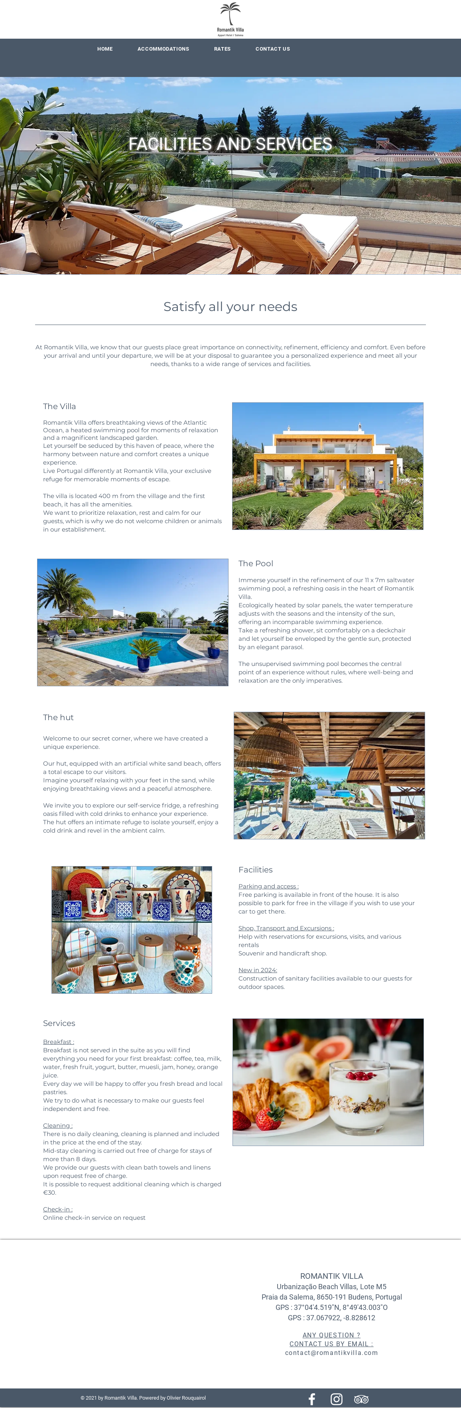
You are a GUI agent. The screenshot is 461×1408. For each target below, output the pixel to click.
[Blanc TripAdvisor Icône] (361, 1399)
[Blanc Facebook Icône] (312, 1399)
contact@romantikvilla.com (331, 1353)
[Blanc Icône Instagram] (337, 1399)
